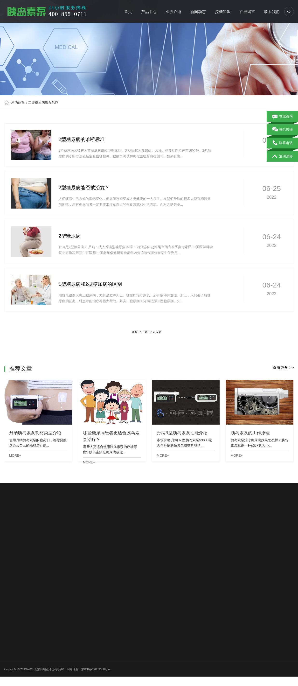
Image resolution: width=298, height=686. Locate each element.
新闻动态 (198, 12)
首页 (128, 12)
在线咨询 (282, 116)
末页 (158, 332)
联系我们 (272, 12)
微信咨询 (282, 130)
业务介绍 (173, 12)
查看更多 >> (283, 367)
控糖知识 (222, 12)
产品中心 (149, 12)
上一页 (143, 332)
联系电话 (282, 143)
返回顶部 (282, 156)
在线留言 (247, 12)
